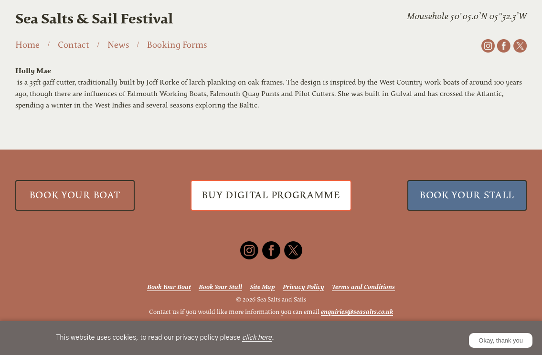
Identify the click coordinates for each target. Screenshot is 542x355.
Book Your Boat (75, 195)
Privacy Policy (303, 286)
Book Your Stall (467, 195)
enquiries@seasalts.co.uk (357, 311)
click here (257, 337)
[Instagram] (488, 46)
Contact (73, 45)
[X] (520, 46)
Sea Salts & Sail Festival (94, 19)
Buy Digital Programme (271, 195)
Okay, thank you (500, 340)
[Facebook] (503, 46)
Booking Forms (177, 45)
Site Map (262, 286)
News (118, 45)
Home (27, 45)
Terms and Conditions (363, 286)
